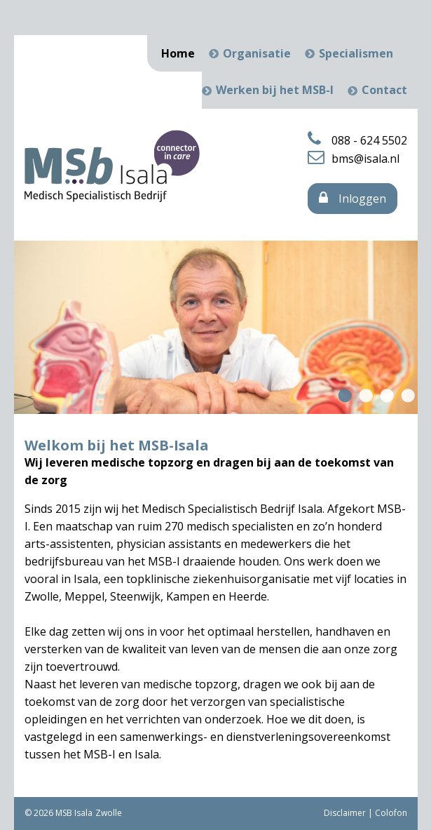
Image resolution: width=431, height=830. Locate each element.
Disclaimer (345, 813)
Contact (384, 90)
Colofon (391, 813)
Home (178, 53)
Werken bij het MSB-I (275, 90)
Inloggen (352, 198)
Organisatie (257, 53)
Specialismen (356, 53)
